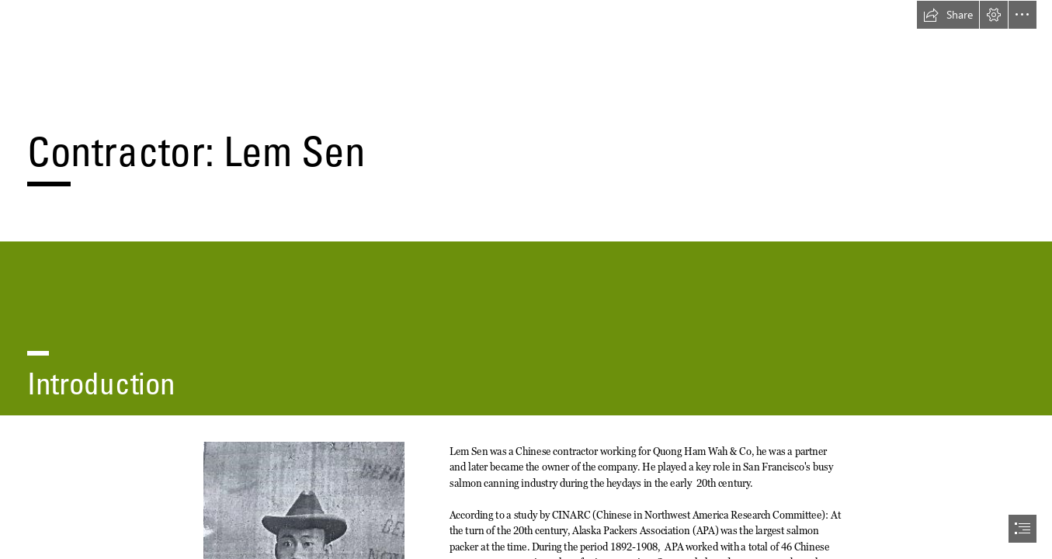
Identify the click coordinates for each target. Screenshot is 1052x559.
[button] (948, 15)
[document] (526, 279)
